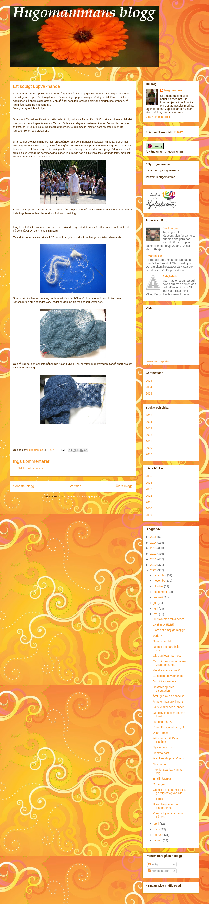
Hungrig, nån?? (162, 721)
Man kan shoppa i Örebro (169, 758)
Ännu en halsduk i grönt (168, 701)
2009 (149, 454)
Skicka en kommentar (31, 468)
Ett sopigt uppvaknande (168, 675)
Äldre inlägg (124, 486)
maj (156, 614)
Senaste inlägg (23, 486)
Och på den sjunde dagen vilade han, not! (169, 663)
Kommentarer (158, 870)
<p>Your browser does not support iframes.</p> (162, 336)
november (160, 580)
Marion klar (155, 255)
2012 (149, 435)
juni (156, 608)
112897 (178, 132)
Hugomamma (173, 90)
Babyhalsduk (171, 276)
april (156, 823)
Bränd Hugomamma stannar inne (165, 806)
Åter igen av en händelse (169, 696)
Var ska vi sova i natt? (167, 670)
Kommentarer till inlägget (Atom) (83, 496)
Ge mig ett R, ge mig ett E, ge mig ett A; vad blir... (170, 791)
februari (158, 835)
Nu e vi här (160, 764)
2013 (149, 393)
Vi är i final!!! (161, 732)
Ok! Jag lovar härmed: (167, 655)
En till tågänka (162, 778)
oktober (158, 586)
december (160, 575)
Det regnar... (161, 784)
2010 (149, 447)
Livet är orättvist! (163, 624)
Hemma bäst (161, 753)
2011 (149, 441)
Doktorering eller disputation (163, 688)
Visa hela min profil (158, 116)
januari (158, 840)
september (160, 591)
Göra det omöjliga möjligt (169, 630)
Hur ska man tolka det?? (168, 619)
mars (157, 829)
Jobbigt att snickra (164, 681)
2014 (149, 387)
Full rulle (158, 798)
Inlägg (153, 864)
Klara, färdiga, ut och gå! (168, 727)
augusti (158, 597)
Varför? (157, 635)
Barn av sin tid (162, 641)
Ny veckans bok (163, 747)
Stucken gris (170, 228)
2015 (149, 380)
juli (155, 603)
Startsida (75, 486)
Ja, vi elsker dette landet (168, 707)
